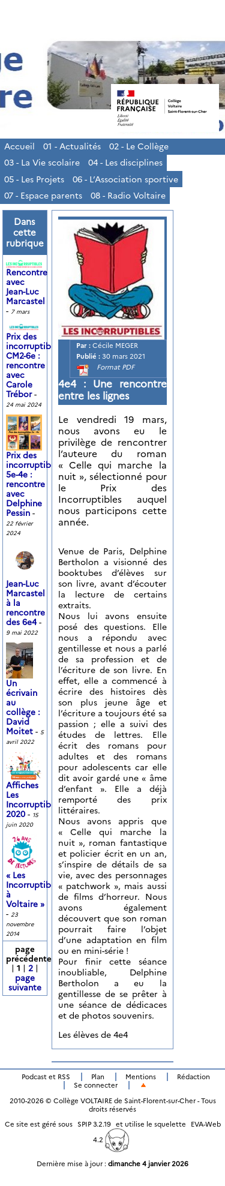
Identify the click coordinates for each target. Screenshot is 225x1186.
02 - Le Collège (139, 146)
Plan (97, 1077)
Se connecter (96, 1085)
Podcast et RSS (46, 1077)
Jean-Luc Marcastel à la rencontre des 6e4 (25, 591)
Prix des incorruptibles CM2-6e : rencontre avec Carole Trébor (34, 360)
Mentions (140, 1077)
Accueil (19, 146)
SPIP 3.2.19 (94, 1124)
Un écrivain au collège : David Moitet (23, 696)
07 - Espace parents (43, 195)
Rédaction (193, 1077)
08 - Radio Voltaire (128, 195)
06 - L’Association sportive (125, 179)
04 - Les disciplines (125, 162)
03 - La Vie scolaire (42, 162)
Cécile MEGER (115, 345)
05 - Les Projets (34, 179)
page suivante (24, 982)
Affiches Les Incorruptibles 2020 (34, 790)
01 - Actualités (72, 146)
